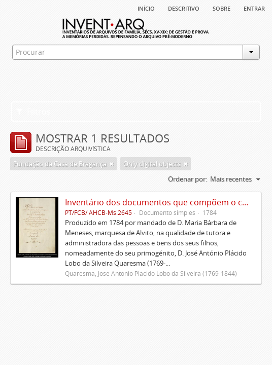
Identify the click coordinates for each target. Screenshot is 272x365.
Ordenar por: (187, 179)
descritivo (183, 7)
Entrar (254, 7)
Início (146, 7)
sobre (221, 7)
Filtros (33, 111)
